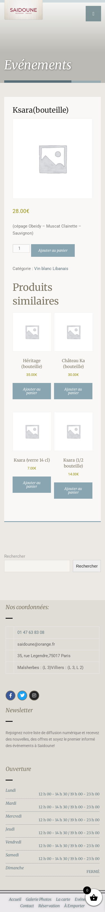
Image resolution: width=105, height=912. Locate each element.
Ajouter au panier (52, 250)
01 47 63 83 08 (30, 632)
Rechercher (14, 556)
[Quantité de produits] (21, 248)
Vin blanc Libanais (51, 268)
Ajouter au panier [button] (32, 391)
